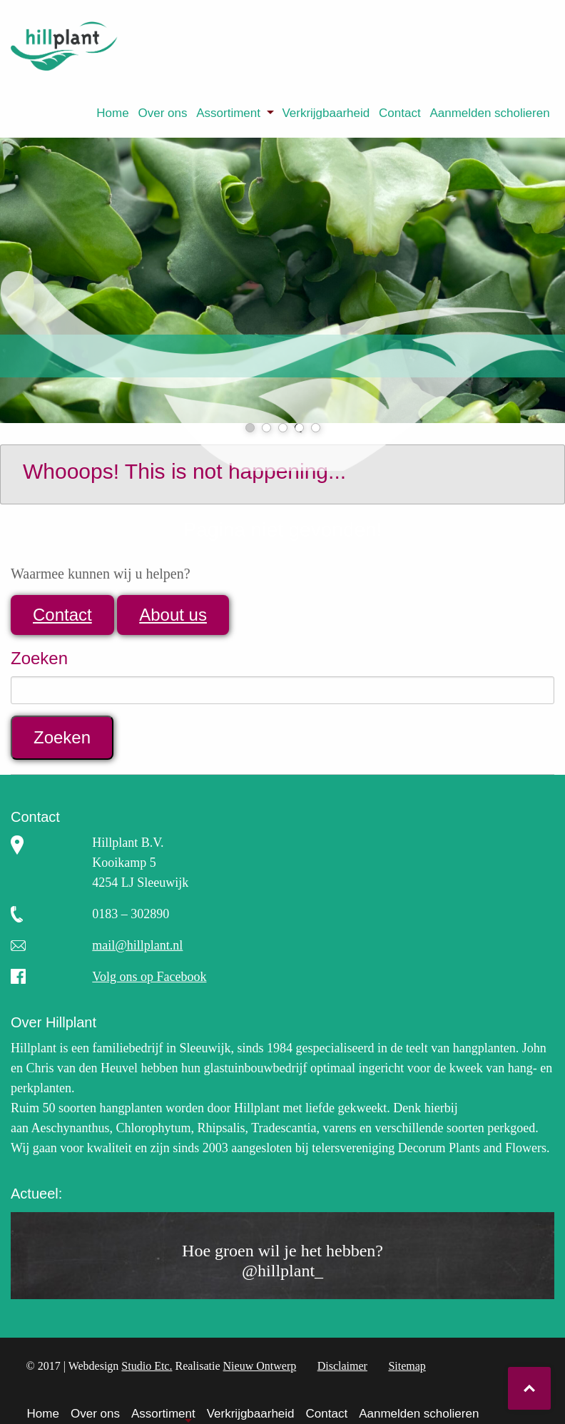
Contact (400, 113)
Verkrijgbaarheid (326, 113)
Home (112, 113)
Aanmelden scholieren (489, 113)
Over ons (162, 113)
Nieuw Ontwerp (260, 1366)
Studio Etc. (146, 1366)
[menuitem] (112, 113)
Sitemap (406, 1366)
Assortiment (228, 113)
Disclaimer (342, 1366)
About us (173, 614)
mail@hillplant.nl (137, 945)
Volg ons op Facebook (149, 977)
